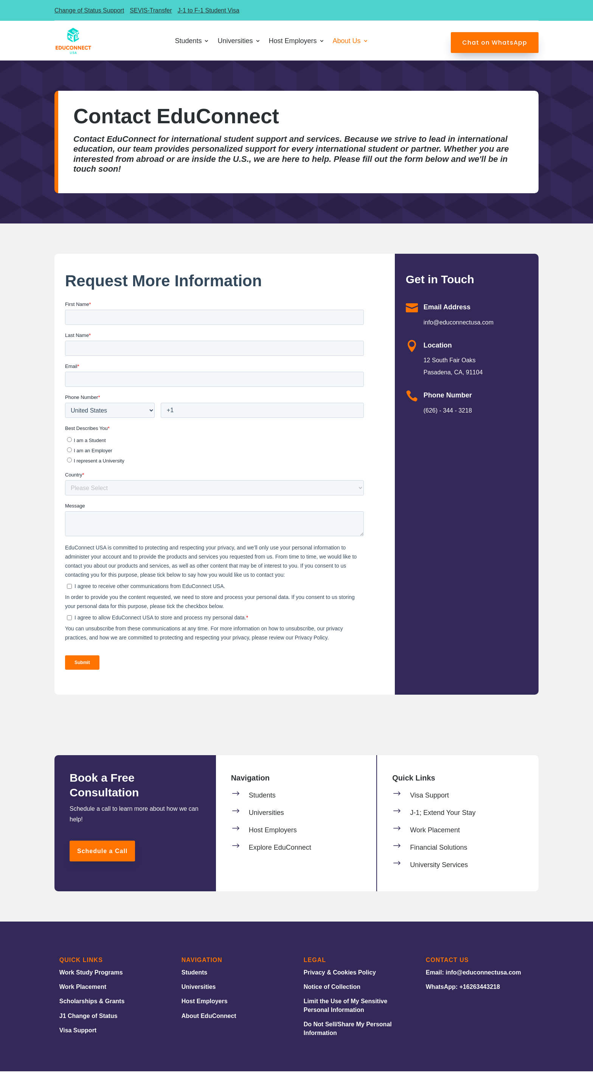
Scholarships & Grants (92, 1010)
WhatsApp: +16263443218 (463, 995)
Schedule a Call (102, 860)
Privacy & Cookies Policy (340, 981)
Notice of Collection (332, 995)
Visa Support (77, 1039)
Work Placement (82, 995)
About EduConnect (209, 1024)
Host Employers (205, 1010)
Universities (199, 995)
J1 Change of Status (88, 1024)
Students (194, 981)
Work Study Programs (91, 981)
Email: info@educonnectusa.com (473, 981)
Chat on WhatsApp (494, 42)
